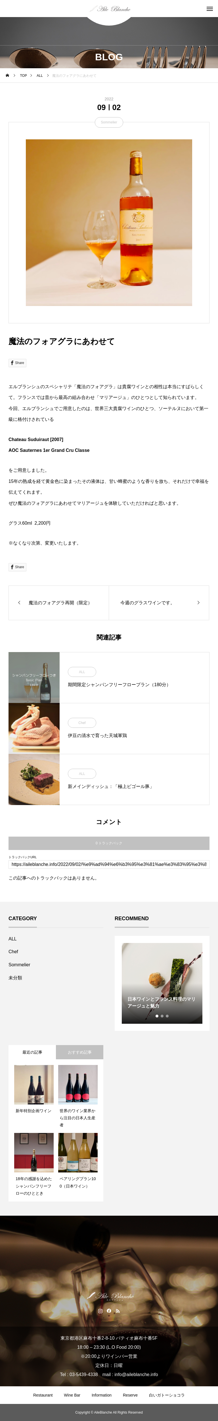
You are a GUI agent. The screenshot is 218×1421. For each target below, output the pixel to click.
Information (102, 1395)
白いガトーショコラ (167, 1395)
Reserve (130, 1395)
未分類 (15, 977)
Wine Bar (72, 1395)
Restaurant (43, 1395)
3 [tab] (167, 1016)
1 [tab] (157, 1016)
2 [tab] (162, 1016)
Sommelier (109, 122)
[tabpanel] (162, 983)
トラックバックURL (23, 857)
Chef (81, 723)
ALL (82, 672)
